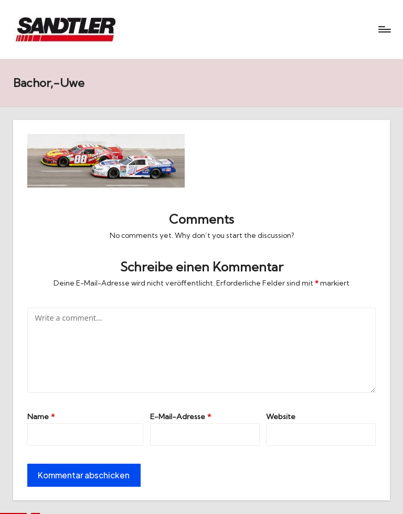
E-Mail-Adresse (180, 416)
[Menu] (383, 29)
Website (280, 416)
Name (41, 416)
